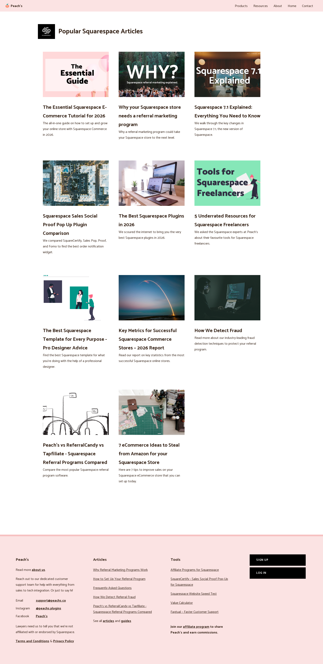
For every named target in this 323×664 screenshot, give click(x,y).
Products (241, 6)
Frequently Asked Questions (112, 588)
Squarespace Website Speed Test (194, 594)
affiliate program (196, 627)
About (278, 6)
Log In (261, 573)
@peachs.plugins (48, 608)
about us (38, 570)
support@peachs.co (51, 600)
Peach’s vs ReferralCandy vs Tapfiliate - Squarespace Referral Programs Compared (122, 609)
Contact (307, 6)
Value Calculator (182, 603)
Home (292, 6)
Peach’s (42, 616)
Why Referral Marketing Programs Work (120, 570)
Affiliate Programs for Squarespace (195, 570)
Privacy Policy (63, 641)
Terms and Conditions (32, 641)
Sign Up (262, 560)
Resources (260, 6)
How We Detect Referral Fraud (114, 597)
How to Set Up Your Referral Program (119, 579)
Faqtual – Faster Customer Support (195, 612)
